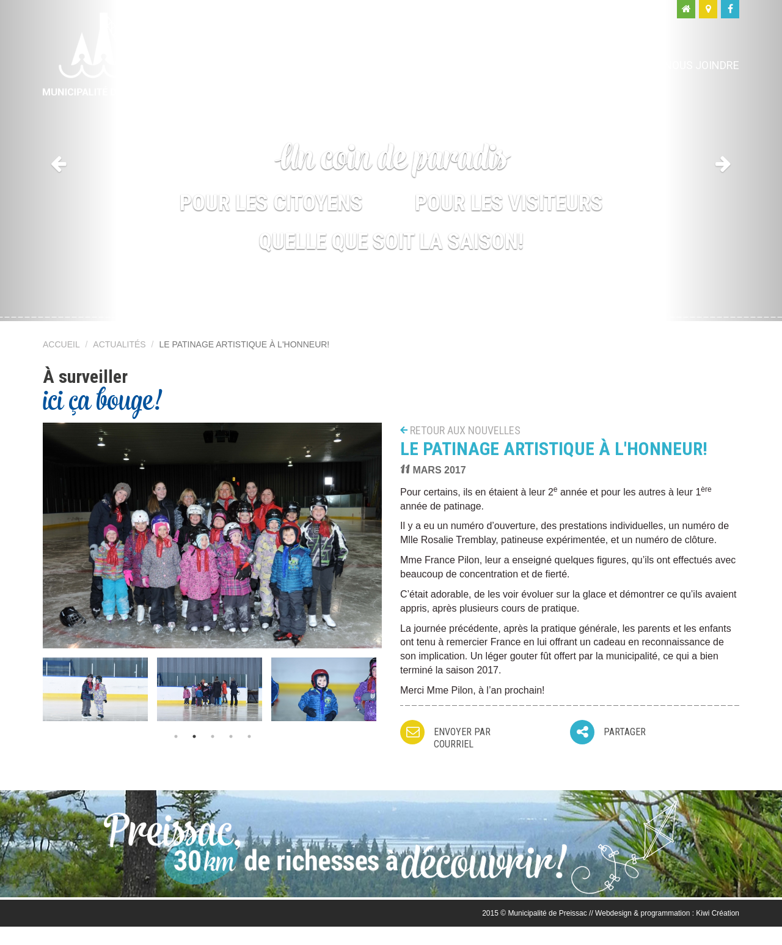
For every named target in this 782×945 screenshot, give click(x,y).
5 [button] (249, 736)
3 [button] (212, 736)
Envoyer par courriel (462, 738)
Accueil (61, 344)
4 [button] (231, 736)
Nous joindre (701, 65)
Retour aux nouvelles (465, 430)
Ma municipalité (381, 65)
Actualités (119, 344)
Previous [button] (33, 685)
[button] (58, 160)
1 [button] (176, 736)
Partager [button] (625, 732)
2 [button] (194, 736)
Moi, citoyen (493, 65)
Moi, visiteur (596, 65)
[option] (100, 689)
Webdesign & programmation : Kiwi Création (667, 913)
